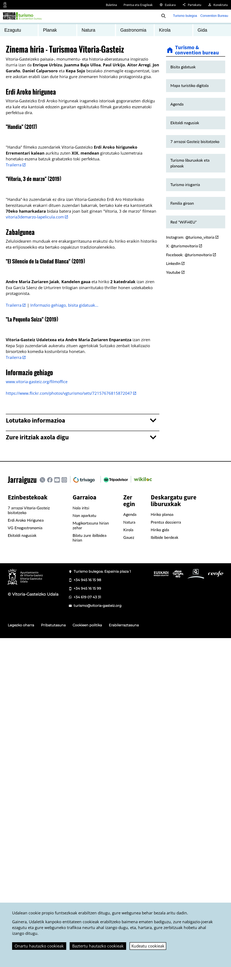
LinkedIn (175, 263)
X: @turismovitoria (184, 246)
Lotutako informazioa (35, 749)
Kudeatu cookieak (147, 946)
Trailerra (16, 247)
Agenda (129, 843)
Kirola (128, 858)
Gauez (128, 866)
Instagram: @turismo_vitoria (192, 237)
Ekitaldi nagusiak (22, 864)
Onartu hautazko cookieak (39, 946)
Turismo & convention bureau (197, 50)
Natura (129, 851)
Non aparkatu (84, 844)
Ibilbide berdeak (164, 866)
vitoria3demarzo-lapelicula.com (37, 381)
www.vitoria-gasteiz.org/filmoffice (36, 710)
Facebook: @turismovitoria (191, 254)
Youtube (175, 272)
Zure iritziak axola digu (37, 766)
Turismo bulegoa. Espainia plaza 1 (102, 900)
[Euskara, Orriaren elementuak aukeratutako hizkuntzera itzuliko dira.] (167, 4)
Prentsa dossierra (166, 851)
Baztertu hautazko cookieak (98, 946)
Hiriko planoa (162, 843)
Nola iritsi (81, 836)
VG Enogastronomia (25, 856)
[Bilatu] (163, 16)
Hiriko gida (160, 858)
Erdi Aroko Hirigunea (26, 849)
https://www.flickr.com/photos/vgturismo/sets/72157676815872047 (71, 722)
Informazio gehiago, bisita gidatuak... (64, 551)
